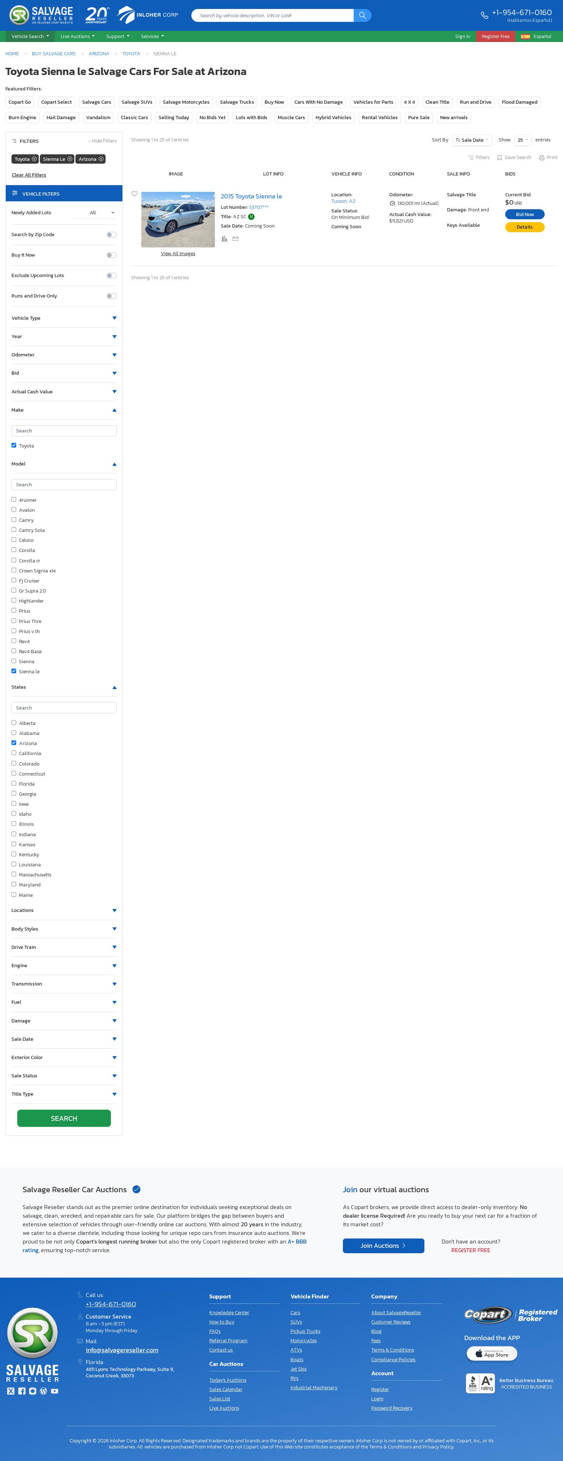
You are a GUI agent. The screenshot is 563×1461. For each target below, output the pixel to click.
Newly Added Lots (31, 213)
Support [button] (115, 36)
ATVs (296, 1350)
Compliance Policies (393, 1359)
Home (12, 53)
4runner (24, 500)
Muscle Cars (291, 117)
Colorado (25, 764)
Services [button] (150, 36)
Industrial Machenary (314, 1387)
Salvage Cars (96, 102)
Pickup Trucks (305, 1331)
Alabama (25, 733)
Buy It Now (23, 255)
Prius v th (25, 631)
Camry (22, 520)
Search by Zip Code (33, 234)
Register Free (470, 1250)
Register (380, 1389)
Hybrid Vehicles (334, 117)
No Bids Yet (212, 117)
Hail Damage (61, 117)
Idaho (21, 814)
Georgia (23, 794)
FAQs (214, 1331)
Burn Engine (22, 117)
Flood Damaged (520, 102)
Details (525, 227)
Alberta (23, 723)
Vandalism (98, 117)
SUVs (296, 1322)
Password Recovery (392, 1408)
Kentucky (25, 855)
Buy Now (274, 102)
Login (377, 1399)
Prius (20, 611)
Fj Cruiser (25, 581)
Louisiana (26, 865)
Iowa (20, 804)
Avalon (23, 510)
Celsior (22, 540)
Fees (376, 1340)
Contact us (221, 1350)
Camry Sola (28, 530)
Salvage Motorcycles (186, 102)
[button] (30, 36)
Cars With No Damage (318, 102)
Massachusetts (31, 875)
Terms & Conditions (392, 1350)
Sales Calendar (225, 1389)
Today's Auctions (227, 1380)
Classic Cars (134, 117)
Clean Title (437, 102)
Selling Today (174, 117)
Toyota (131, 53)
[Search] (363, 15)
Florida (23, 784)
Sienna (22, 662)
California (26, 753)
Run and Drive (476, 102)
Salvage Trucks (237, 102)
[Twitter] (10, 1392)
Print (548, 157)
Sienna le (25, 672)
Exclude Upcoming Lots (37, 275)
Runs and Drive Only (34, 296)
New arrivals (454, 117)
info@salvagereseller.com (122, 1350)
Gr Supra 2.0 (28, 591)
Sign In (462, 36)
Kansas (23, 845)
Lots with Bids (251, 117)
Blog (376, 1331)
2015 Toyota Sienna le (251, 196)
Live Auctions (224, 1408)
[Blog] (43, 1392)
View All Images (178, 253)
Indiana (23, 835)
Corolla (23, 550)
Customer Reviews (390, 1322)
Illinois (22, 824)
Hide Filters (102, 141)
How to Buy (221, 1322)
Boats (296, 1359)
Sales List (219, 1399)
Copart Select (56, 102)
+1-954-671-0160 (522, 12)
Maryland (26, 885)
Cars (295, 1312)
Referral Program (228, 1340)
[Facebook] (21, 1392)
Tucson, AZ (343, 201)
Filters (478, 157)
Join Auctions (380, 1245)
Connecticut (28, 774)
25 (521, 140)
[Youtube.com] (54, 1392)
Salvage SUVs (137, 102)
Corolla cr (25, 561)
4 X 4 (409, 102)
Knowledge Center (229, 1312)
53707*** (259, 207)
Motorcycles (303, 1340)
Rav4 (20, 641)
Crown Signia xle (33, 571)
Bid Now (525, 214)
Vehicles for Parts (373, 102)
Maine (22, 895)
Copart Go (20, 102)
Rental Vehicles (380, 117)
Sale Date (473, 140)
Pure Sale (419, 117)
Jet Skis (298, 1369)
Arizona (99, 53)
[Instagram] (32, 1392)
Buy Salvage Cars (54, 53)
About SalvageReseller (396, 1312)
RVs (294, 1378)
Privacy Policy (438, 1446)
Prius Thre (26, 621)
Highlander (27, 601)
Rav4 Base (26, 651)
